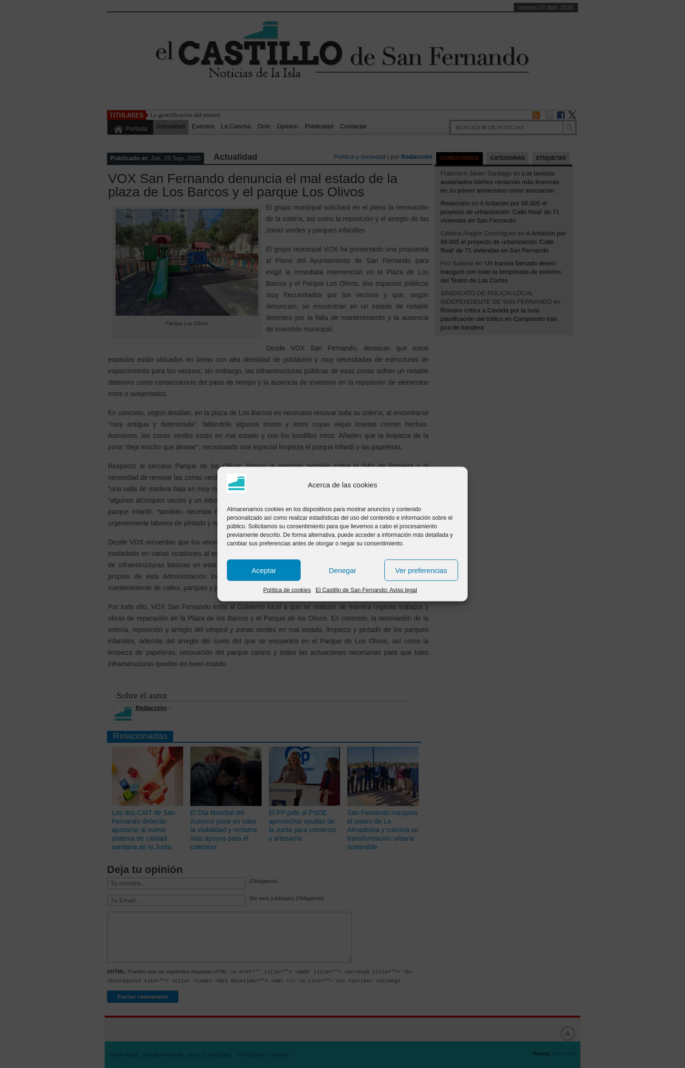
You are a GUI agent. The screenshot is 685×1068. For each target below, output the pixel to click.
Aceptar (264, 570)
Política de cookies (287, 590)
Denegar (342, 570)
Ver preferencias (421, 570)
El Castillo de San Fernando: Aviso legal (366, 590)
